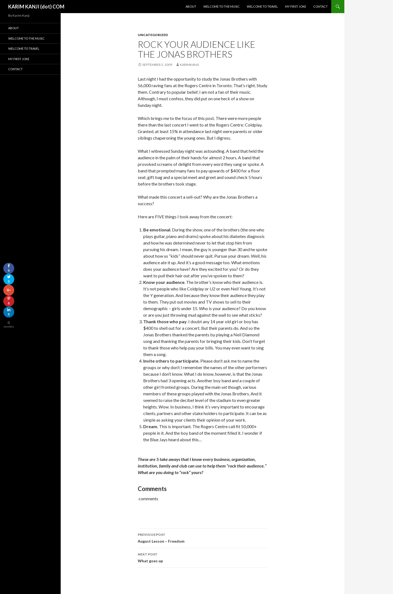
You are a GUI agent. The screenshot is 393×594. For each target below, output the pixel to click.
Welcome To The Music (221, 6)
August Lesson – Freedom (202, 537)
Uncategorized (153, 35)
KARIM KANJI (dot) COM (36, 7)
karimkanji (189, 65)
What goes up (202, 557)
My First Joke (295, 6)
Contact (320, 6)
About (191, 6)
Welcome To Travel (262, 6)
